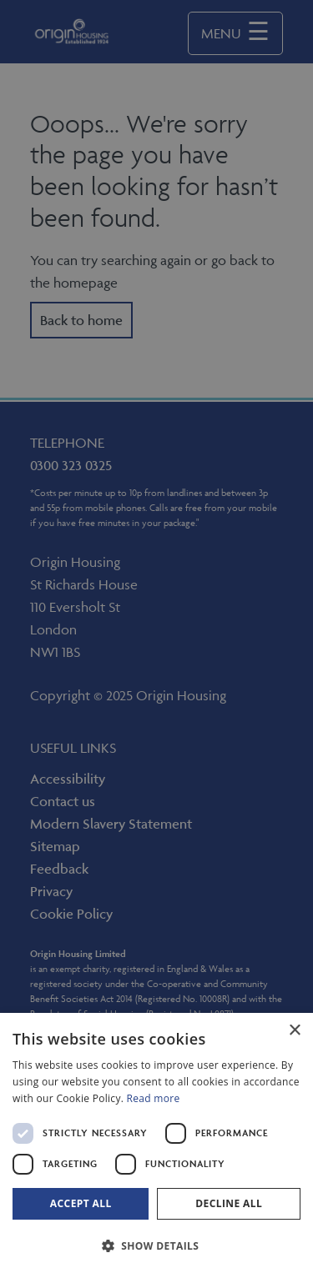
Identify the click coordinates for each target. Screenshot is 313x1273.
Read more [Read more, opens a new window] (153, 1098)
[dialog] (156, 1143)
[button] (156, 1245)
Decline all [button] (228, 1203)
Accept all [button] (81, 1203)
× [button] (294, 1031)
